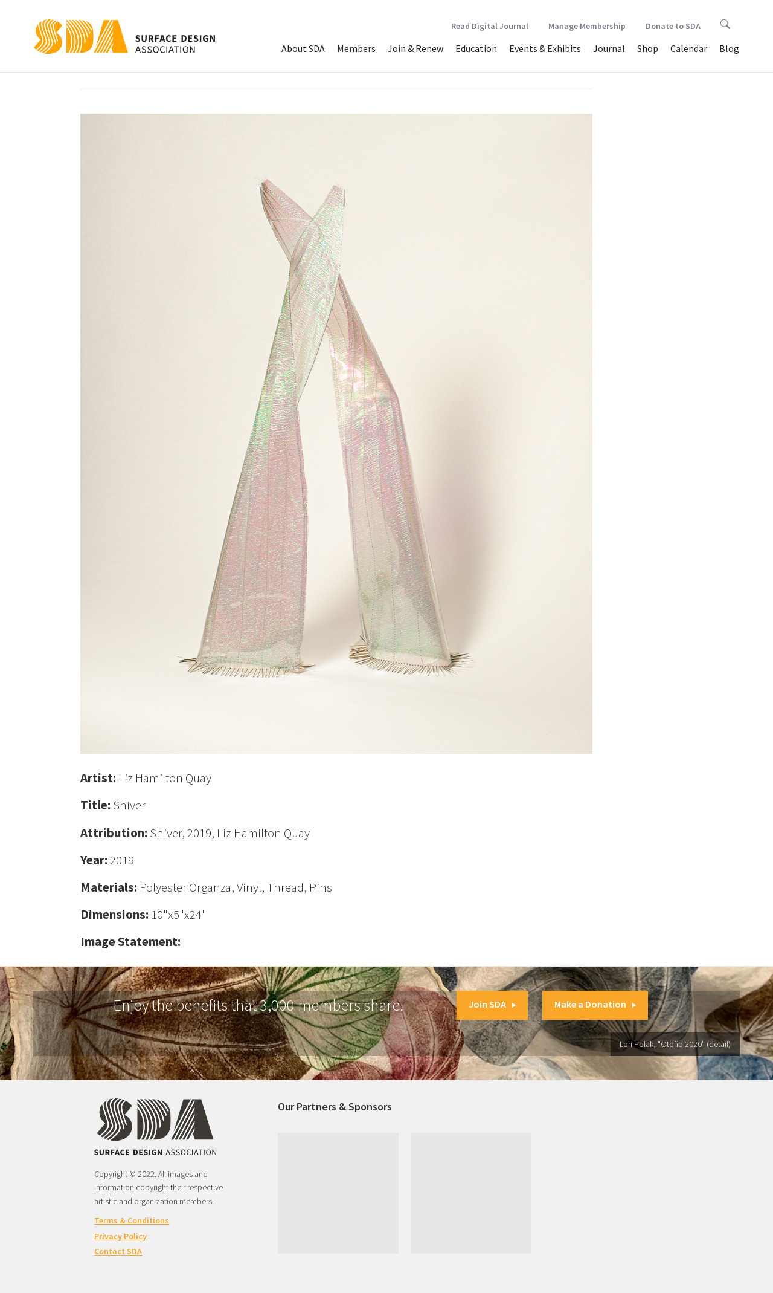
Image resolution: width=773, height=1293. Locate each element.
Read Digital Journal (489, 26)
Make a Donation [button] (595, 1004)
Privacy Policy (120, 1236)
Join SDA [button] (492, 1004)
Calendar (688, 48)
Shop (647, 48)
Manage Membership (587, 26)
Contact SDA (118, 1251)
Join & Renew (415, 48)
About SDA (303, 48)
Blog (729, 48)
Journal (609, 48)
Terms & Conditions (131, 1220)
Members (356, 48)
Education (476, 48)
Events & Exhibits (545, 48)
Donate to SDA (673, 26)
